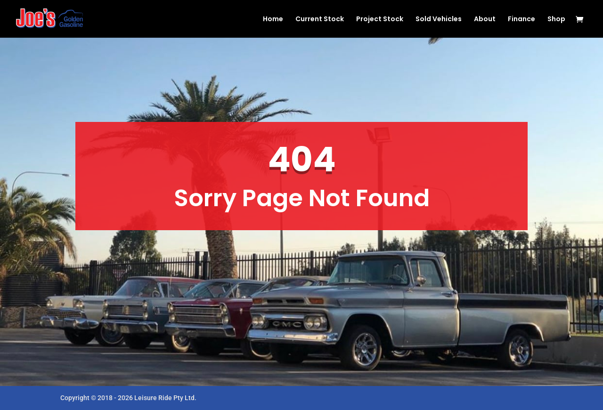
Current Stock (319, 20)
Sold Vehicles (439, 20)
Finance (521, 20)
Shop (556, 20)
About (485, 20)
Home (273, 20)
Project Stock (379, 20)
